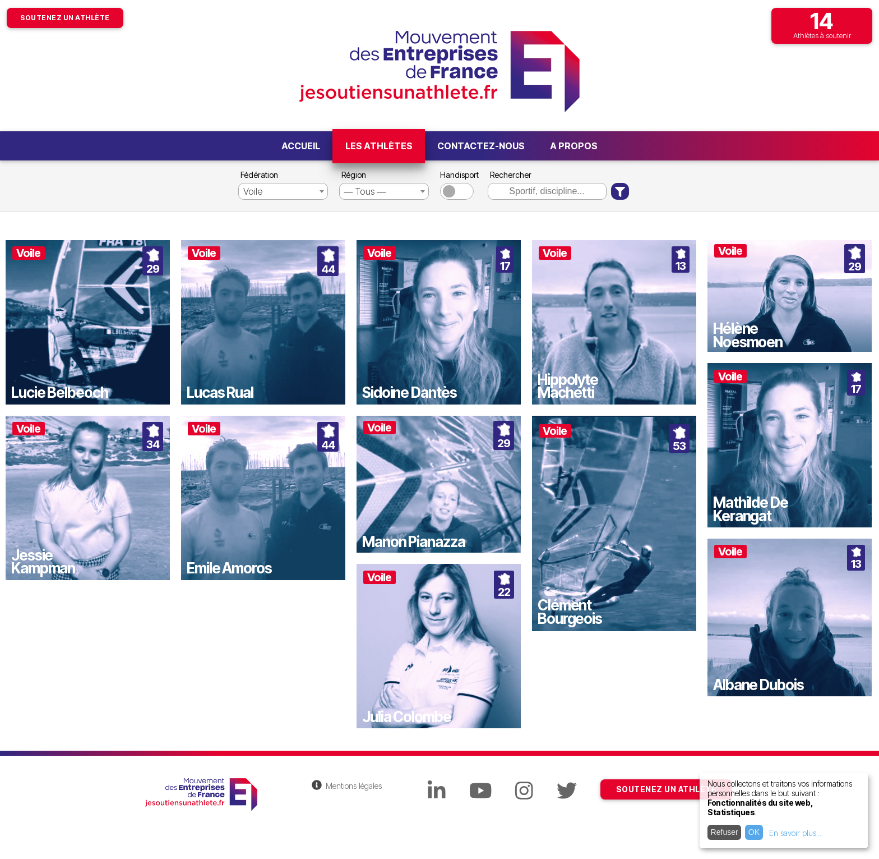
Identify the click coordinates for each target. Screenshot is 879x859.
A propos (574, 145)
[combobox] (283, 191)
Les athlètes (379, 145)
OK (754, 832)
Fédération (259, 175)
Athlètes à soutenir (822, 24)
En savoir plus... (795, 833)
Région (353, 175)
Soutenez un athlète (65, 17)
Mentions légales (354, 786)
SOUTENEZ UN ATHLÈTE (666, 789)
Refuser (724, 832)
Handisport (458, 175)
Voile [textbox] (253, 191)
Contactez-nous (481, 145)
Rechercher (510, 175)
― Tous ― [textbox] (365, 191)
